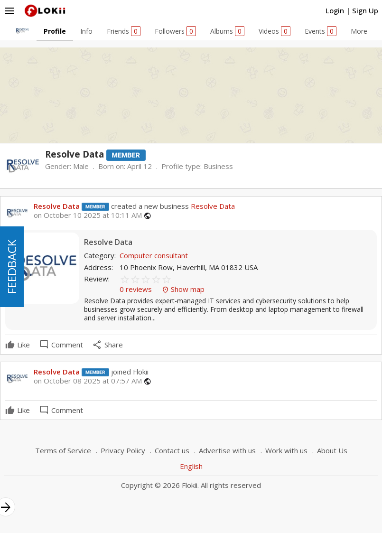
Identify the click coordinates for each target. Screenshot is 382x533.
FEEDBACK (11, 267)
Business (218, 166)
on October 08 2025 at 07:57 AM (88, 380)
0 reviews (137, 289)
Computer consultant (154, 255)
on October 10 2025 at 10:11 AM (88, 215)
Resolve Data (57, 206)
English (191, 466)
